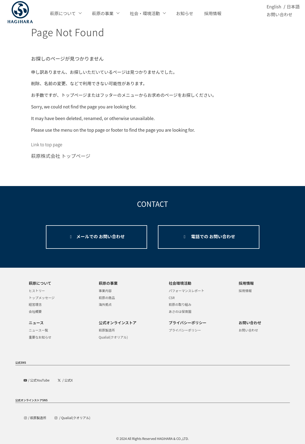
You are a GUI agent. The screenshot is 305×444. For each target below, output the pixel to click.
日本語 (293, 9)
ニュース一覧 (38, 330)
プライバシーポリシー (185, 330)
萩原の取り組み (180, 304)
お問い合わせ (280, 17)
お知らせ (185, 13)
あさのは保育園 (180, 311)
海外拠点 (105, 304)
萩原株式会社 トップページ (60, 155)
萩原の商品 (107, 297)
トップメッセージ (42, 297)
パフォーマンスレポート (186, 290)
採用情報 (212, 13)
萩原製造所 (107, 330)
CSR (172, 297)
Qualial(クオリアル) (113, 337)
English (274, 9)
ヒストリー (37, 290)
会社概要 (35, 311)
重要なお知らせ (40, 337)
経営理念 (35, 304)
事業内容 (105, 290)
